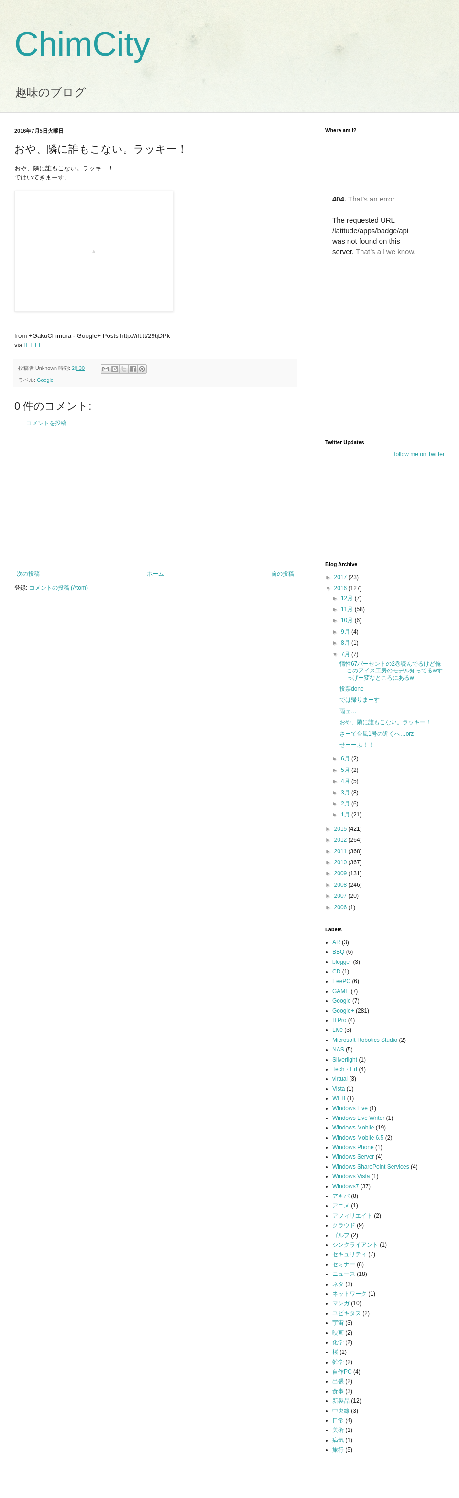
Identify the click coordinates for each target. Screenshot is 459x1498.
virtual (340, 1078)
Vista (338, 1088)
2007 (341, 896)
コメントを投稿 (46, 423)
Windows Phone (353, 1147)
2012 (341, 840)
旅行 (338, 1449)
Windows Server (353, 1156)
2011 (341, 851)
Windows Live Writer (358, 1118)
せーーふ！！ (356, 744)
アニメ (341, 1205)
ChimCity (82, 44)
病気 (338, 1440)
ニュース (343, 1274)
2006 (341, 907)
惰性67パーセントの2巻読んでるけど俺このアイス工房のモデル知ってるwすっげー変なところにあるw (391, 670)
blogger (341, 962)
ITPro (339, 1020)
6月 (346, 758)
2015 (341, 829)
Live (337, 1030)
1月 (346, 814)
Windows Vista (351, 1176)
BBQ (338, 952)
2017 (341, 577)
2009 (341, 873)
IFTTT (33, 344)
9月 (346, 631)
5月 (346, 770)
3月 (346, 792)
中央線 (341, 1411)
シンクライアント (355, 1244)
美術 (338, 1430)
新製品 (341, 1400)
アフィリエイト (352, 1215)
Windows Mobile (353, 1127)
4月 (346, 781)
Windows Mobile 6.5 (357, 1137)
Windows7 (345, 1186)
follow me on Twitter (419, 454)
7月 (346, 654)
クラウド (343, 1225)
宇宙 (338, 1322)
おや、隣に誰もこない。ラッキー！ (385, 722)
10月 (348, 620)
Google (341, 1000)
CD (336, 971)
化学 (338, 1342)
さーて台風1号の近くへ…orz (376, 733)
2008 (341, 885)
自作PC (342, 1371)
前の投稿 (282, 573)
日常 (338, 1420)
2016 (341, 588)
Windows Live (350, 1108)
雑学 (338, 1362)
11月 (348, 609)
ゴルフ (341, 1235)
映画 (338, 1333)
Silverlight (344, 1059)
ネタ (338, 1284)
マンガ (341, 1303)
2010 (341, 862)
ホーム (155, 573)
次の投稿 (28, 573)
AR (336, 942)
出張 (338, 1381)
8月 (346, 642)
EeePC (341, 981)
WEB (338, 1098)
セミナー (343, 1264)
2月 (346, 803)
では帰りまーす (359, 699)
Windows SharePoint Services (370, 1166)
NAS (338, 1049)
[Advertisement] (155, 499)
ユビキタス (346, 1313)
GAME (340, 991)
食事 (338, 1391)
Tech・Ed (344, 1069)
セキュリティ (349, 1254)
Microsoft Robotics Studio (364, 1040)
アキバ (341, 1196)
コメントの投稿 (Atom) (58, 587)
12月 (348, 598)
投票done (351, 688)
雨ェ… (348, 711)
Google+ (46, 380)
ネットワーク (349, 1293)
